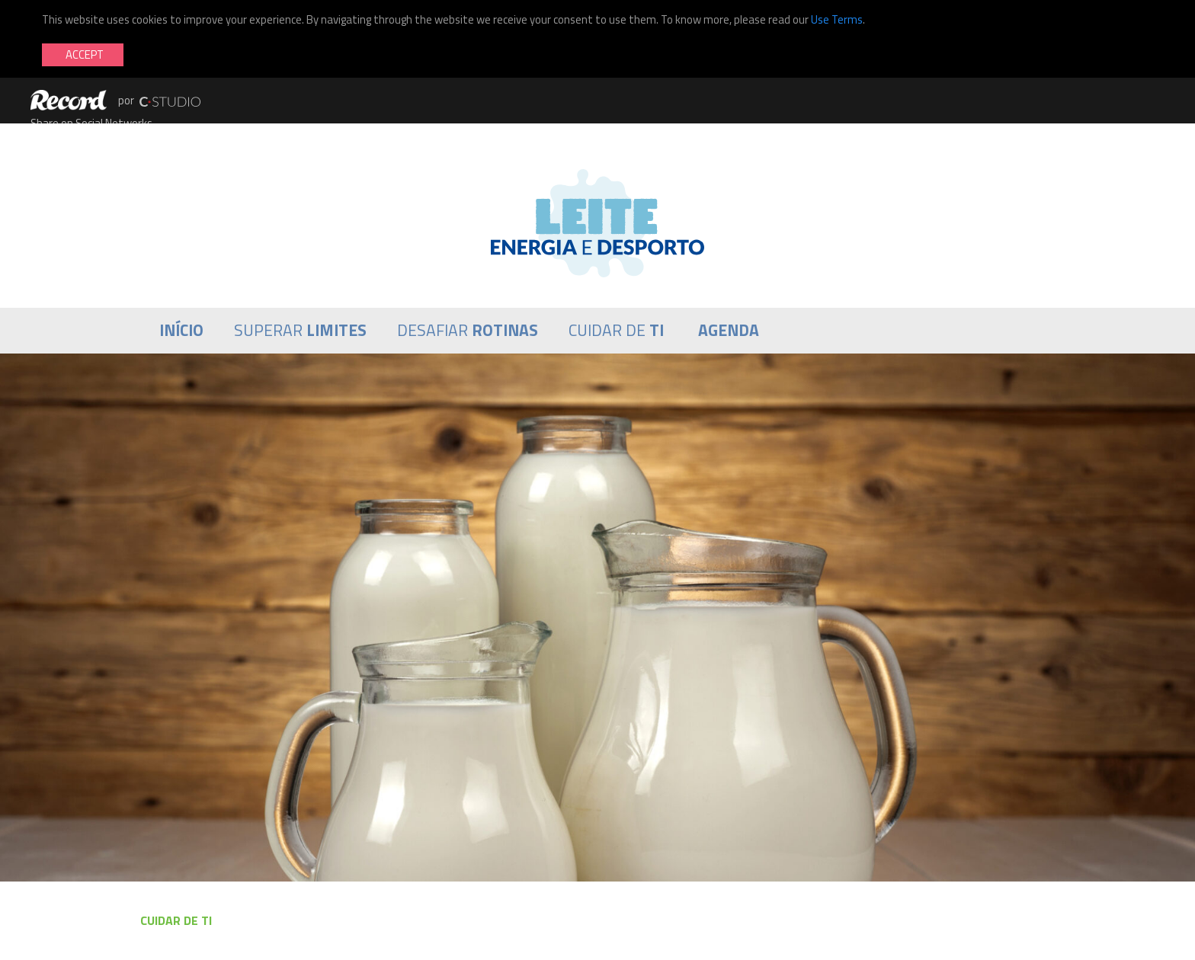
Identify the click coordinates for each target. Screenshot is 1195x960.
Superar (300, 330)
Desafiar (467, 330)
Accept (85, 54)
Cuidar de (616, 330)
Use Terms (837, 19)
